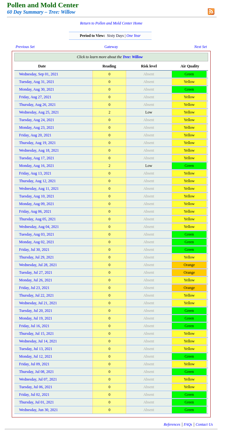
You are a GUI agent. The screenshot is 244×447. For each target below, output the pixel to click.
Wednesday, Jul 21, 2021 (38, 303)
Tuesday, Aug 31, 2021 (36, 81)
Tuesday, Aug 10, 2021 (36, 196)
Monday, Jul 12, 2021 (35, 356)
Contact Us (204, 424)
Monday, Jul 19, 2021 (35, 318)
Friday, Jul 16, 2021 (34, 326)
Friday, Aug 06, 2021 (35, 211)
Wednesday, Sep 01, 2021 (38, 74)
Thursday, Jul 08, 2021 (36, 371)
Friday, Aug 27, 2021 (35, 97)
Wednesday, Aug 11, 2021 (39, 188)
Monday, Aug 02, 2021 (36, 242)
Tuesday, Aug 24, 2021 (36, 120)
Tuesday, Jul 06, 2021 (35, 387)
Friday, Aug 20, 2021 (35, 135)
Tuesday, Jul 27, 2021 (35, 272)
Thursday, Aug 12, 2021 (37, 181)
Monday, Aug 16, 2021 (36, 165)
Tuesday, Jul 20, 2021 (35, 310)
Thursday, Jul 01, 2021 (36, 402)
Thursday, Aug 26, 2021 (37, 104)
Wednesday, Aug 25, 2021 (39, 112)
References (172, 424)
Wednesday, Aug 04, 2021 (39, 226)
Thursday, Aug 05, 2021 (37, 219)
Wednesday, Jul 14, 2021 (38, 341)
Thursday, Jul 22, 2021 (36, 295)
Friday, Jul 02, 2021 (34, 394)
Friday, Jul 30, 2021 (34, 249)
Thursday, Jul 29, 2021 (36, 257)
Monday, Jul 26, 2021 (35, 280)
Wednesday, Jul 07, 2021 (38, 379)
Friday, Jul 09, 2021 (34, 364)
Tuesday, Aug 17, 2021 (36, 158)
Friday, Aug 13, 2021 (35, 173)
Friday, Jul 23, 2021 (34, 287)
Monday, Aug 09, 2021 (36, 204)
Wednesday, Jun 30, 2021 (38, 410)
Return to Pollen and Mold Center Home (111, 23)
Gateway (111, 47)
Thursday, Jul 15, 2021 (36, 333)
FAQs (188, 424)
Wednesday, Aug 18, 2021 (39, 150)
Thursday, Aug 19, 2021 (37, 143)
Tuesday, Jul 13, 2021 (35, 349)
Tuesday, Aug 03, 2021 (36, 234)
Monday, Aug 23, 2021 (36, 127)
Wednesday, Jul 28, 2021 (38, 265)
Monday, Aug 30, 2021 (36, 89)
